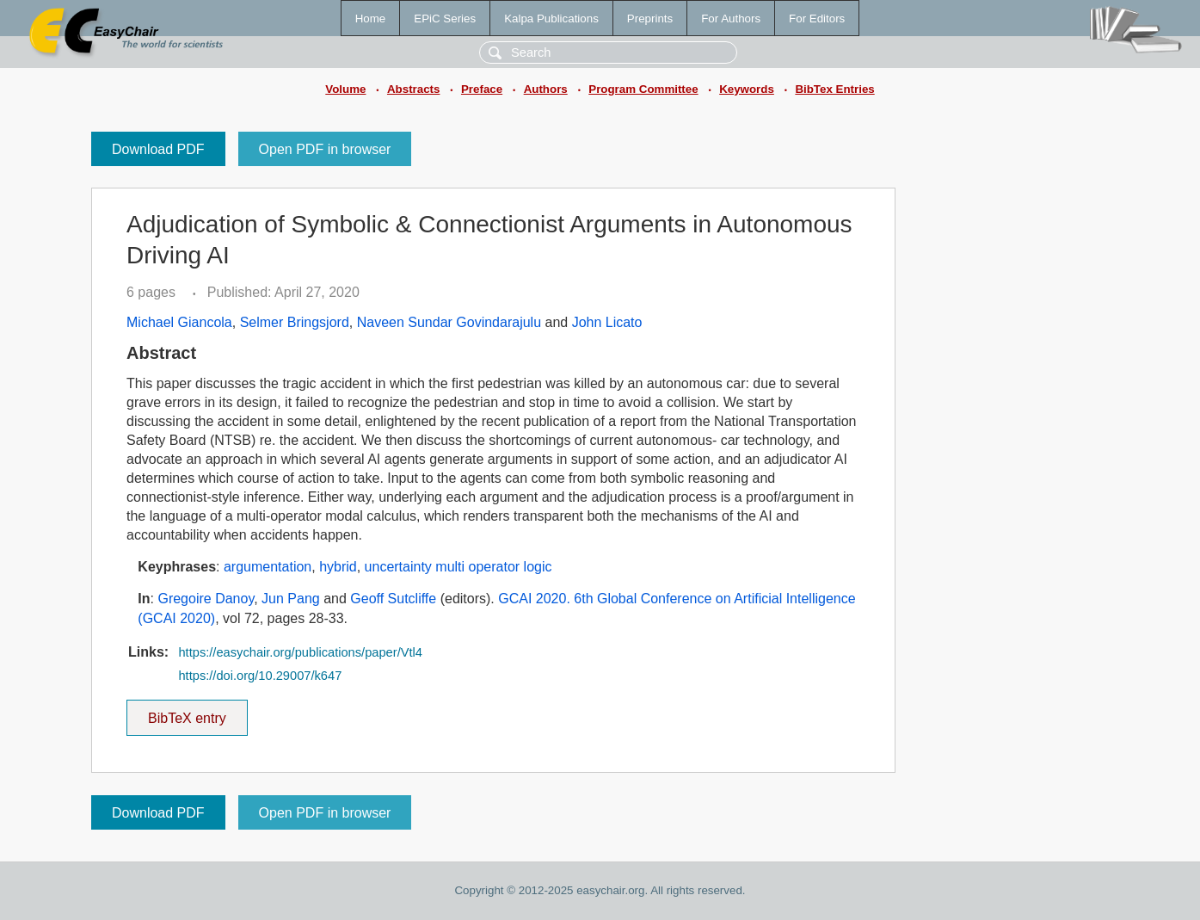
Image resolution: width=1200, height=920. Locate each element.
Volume (345, 89)
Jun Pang (291, 598)
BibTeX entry (186, 713)
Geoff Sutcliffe (393, 598)
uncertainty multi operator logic (458, 566)
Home (370, 18)
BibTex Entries (834, 89)
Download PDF (158, 149)
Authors (546, 89)
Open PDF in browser (325, 149)
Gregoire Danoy (205, 598)
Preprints (650, 18)
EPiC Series (445, 18)
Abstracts (413, 89)
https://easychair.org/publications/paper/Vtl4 (300, 652)
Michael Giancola (179, 322)
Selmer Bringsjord (294, 322)
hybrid (338, 566)
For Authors (730, 18)
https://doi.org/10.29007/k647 (260, 675)
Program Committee (643, 89)
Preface (481, 89)
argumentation (267, 566)
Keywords (746, 89)
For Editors (817, 18)
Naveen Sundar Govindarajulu (449, 322)
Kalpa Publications (551, 18)
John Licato (607, 322)
